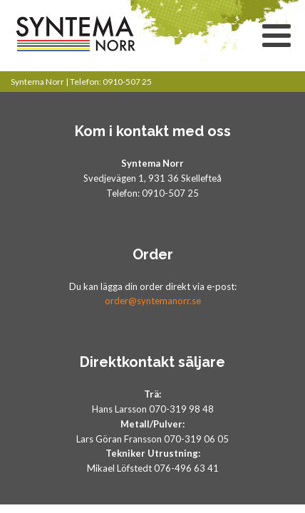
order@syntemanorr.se (153, 300)
